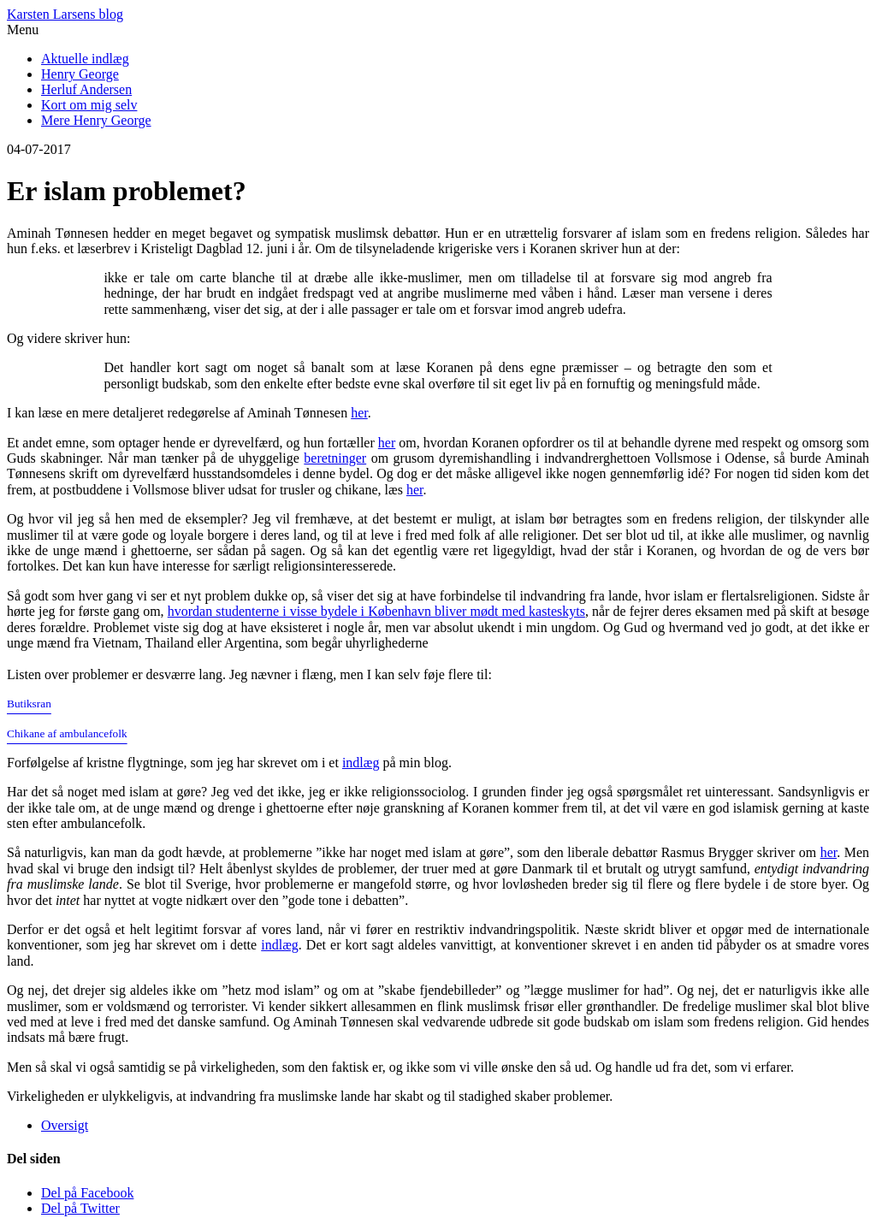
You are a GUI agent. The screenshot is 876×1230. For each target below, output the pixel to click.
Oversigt (64, 1125)
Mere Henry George (96, 120)
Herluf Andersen (86, 89)
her (359, 412)
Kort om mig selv (89, 105)
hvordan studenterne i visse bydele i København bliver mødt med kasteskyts (376, 611)
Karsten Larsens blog (65, 14)
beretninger (335, 458)
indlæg (361, 762)
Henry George (80, 74)
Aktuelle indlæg (85, 58)
